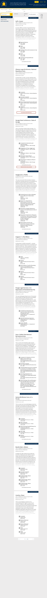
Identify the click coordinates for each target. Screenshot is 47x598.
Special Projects (16, 9)
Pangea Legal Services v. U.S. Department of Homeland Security (25, 288)
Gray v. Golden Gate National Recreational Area (24, 335)
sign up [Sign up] (41, 1)
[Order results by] (33, 14)
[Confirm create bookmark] (42, 16)
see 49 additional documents (26, 164)
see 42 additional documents (26, 487)
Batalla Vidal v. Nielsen (22, 447)
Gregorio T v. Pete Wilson (22, 237)
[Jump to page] (23, 539)
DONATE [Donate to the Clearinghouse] (36, 1)
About (10, 9)
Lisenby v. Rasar (20, 495)
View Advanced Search (6, 17)
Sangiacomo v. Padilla (22, 175)
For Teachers (9, 11)
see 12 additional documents (26, 439)
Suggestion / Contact (26, 9)
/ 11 (27, 539)
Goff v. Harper (19, 21)
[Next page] (33, 539)
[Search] (5, 14)
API (24, 11)
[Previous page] (19, 539)
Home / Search (4, 9)
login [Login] (45, 1)
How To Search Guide (4, 21)
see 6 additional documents (26, 389)
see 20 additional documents (26, 61)
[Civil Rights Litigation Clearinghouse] (10, 4)
